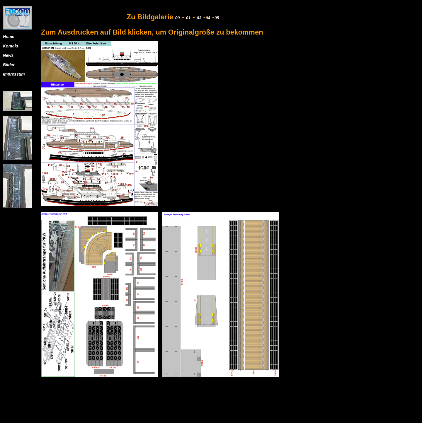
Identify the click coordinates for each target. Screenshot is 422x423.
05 (217, 18)
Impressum (14, 74)
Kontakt (10, 46)
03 (199, 18)
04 (208, 18)
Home (8, 36)
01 (188, 18)
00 (177, 18)
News (8, 55)
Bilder (9, 64)
